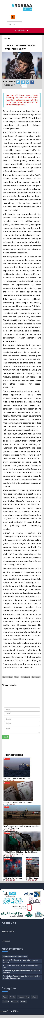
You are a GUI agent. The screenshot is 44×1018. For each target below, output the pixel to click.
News (5, 997)
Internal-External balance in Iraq (15, 957)
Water (16, 677)
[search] (14, 24)
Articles (13, 997)
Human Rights (23, 997)
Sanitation (36, 677)
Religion (35, 997)
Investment (25, 677)
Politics (23, 1002)
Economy (14, 1002)
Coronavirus (7, 677)
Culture (6, 1002)
